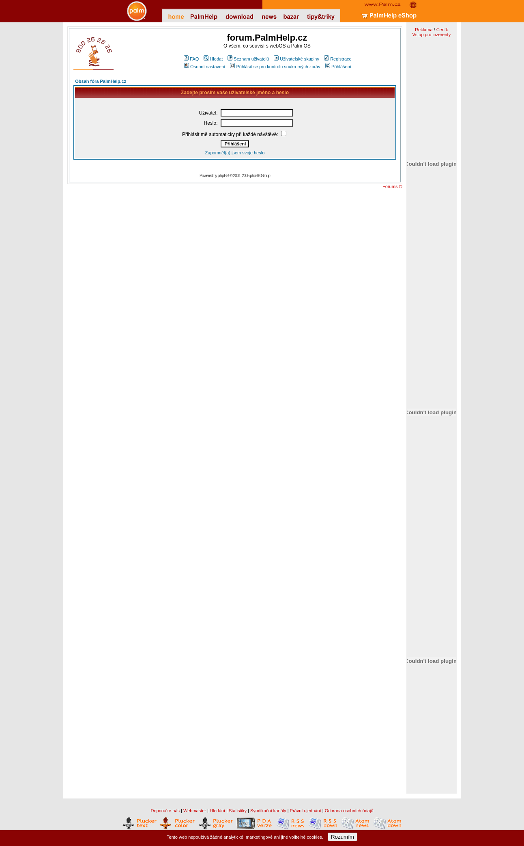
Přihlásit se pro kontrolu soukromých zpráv (275, 66)
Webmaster (194, 810)
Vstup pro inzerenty (431, 34)
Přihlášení (338, 66)
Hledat (213, 58)
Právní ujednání (305, 810)
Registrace (338, 58)
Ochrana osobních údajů (349, 810)
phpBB (223, 175)
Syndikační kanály (268, 810)
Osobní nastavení (204, 66)
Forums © (392, 186)
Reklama (423, 29)
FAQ (191, 58)
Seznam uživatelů (248, 58)
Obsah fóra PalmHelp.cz (100, 81)
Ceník (442, 29)
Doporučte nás (165, 810)
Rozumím (342, 837)
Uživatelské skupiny (296, 58)
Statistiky (238, 810)
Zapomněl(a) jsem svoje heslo (235, 152)
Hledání (217, 810)
